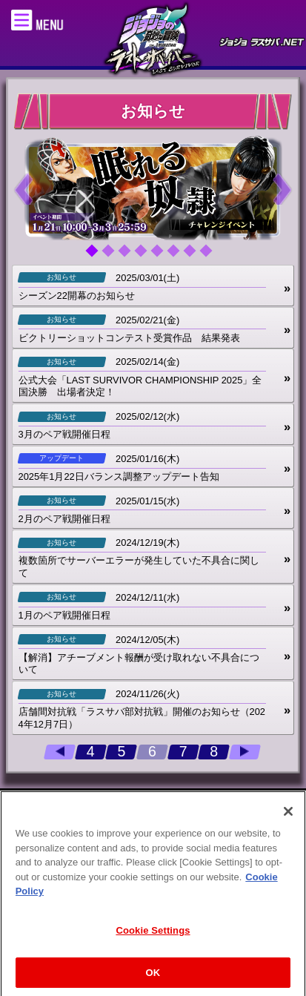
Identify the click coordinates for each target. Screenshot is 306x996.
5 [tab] (162, 255)
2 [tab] (113, 255)
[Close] (288, 818)
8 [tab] (211, 255)
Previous (23, 188)
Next (282, 188)
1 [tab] (97, 255)
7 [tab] (194, 255)
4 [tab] (146, 255)
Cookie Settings (153, 937)
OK (153, 979)
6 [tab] (178, 255)
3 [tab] (129, 255)
